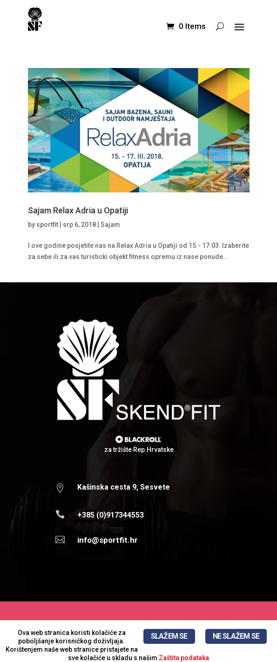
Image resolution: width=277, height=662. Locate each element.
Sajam (110, 224)
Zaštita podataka (184, 658)
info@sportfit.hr (107, 540)
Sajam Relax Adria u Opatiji (78, 210)
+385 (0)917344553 (110, 515)
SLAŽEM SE (169, 636)
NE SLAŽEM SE (236, 636)
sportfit (47, 224)
